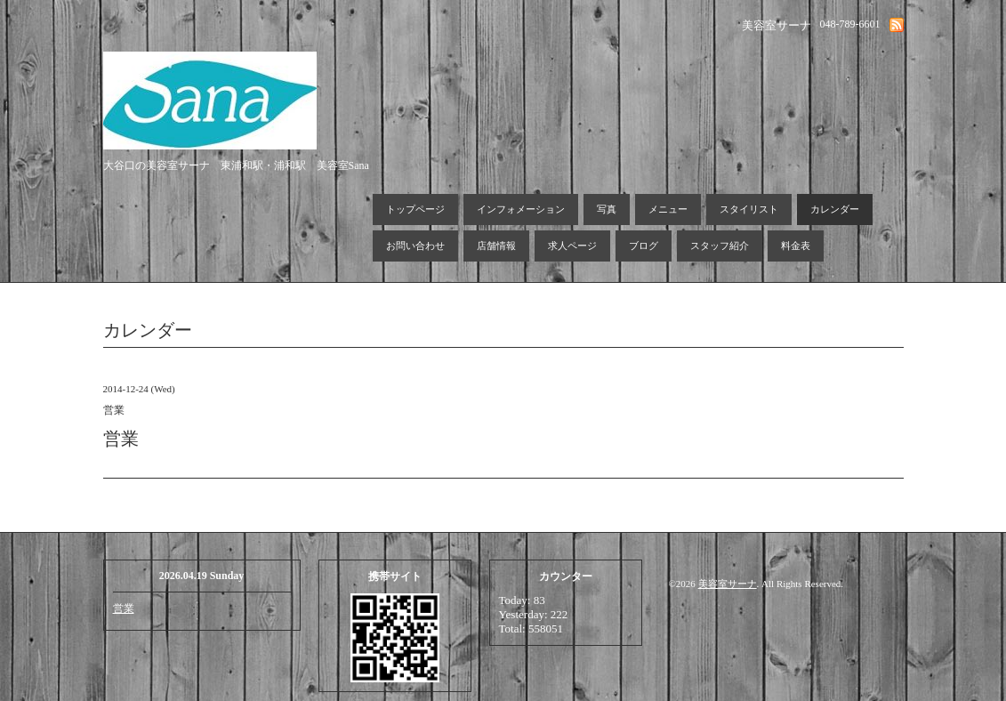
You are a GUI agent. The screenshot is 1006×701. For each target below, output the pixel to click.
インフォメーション (521, 209)
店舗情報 (496, 245)
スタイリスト (749, 209)
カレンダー (834, 209)
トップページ (415, 209)
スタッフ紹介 (719, 245)
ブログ (643, 245)
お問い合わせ (415, 245)
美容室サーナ (727, 583)
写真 (606, 209)
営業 (123, 608)
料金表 (795, 245)
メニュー (668, 209)
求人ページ (572, 245)
